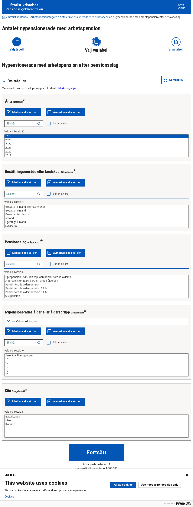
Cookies (9, 496)
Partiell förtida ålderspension (96, 284)
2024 (96, 136)
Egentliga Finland (96, 222)
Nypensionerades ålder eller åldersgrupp (37, 312)
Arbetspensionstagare (43, 17)
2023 (96, 140)
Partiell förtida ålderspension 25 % (96, 288)
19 (96, 370)
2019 (96, 155)
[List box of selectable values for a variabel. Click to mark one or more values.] (96, 145)
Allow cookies (123, 484)
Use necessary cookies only (159, 484)
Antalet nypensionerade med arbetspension (86, 17)
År (7, 101)
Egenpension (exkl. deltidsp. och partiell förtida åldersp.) (96, 277)
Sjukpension (96, 296)
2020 (96, 151)
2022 (96, 144)
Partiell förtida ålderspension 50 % (96, 292)
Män (96, 420)
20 (96, 374)
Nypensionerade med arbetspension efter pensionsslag (148, 17)
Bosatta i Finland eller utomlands (96, 207)
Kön (8, 390)
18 (96, 367)
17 (96, 363)
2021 (96, 148)
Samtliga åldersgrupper (96, 355)
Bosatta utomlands (96, 214)
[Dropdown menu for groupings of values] (96, 321)
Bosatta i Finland (96, 210)
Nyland (96, 218)
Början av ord (60, 123)
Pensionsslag (15, 242)
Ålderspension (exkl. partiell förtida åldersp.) (96, 281)
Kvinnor (96, 424)
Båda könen (96, 416)
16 (96, 359)
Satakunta (96, 226)
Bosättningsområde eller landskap (32, 171)
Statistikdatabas (18, 17)
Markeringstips (67, 88)
